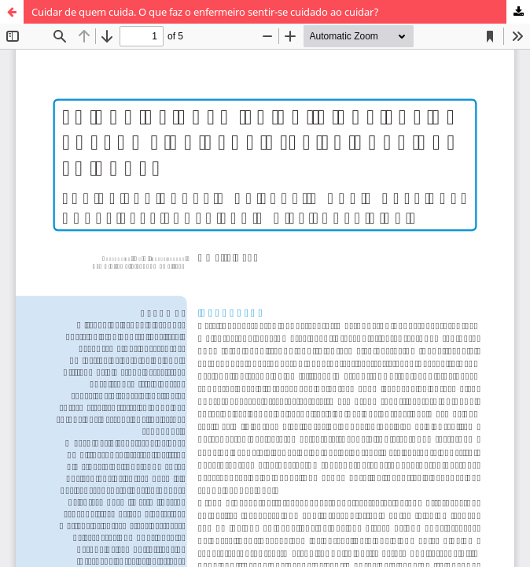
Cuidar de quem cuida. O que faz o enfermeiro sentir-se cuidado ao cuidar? (205, 12)
